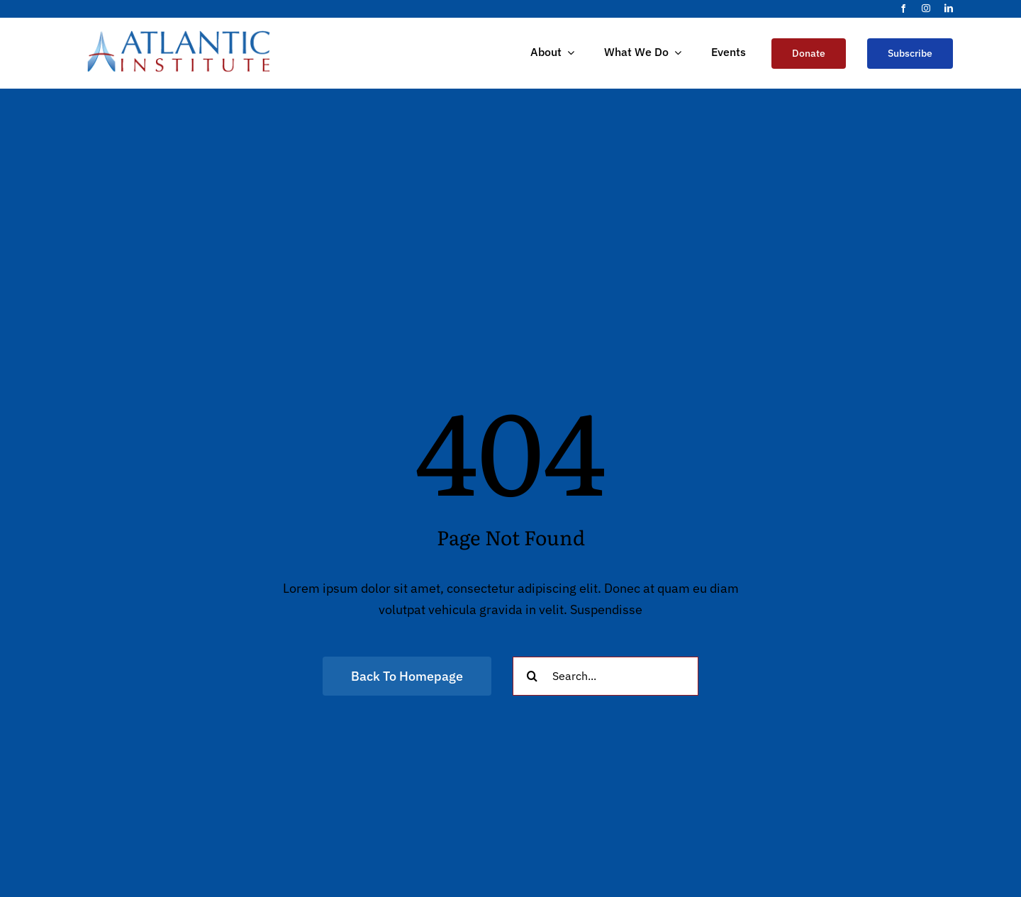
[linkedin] (948, 8)
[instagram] (926, 8)
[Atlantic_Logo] (178, 35)
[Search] (532, 676)
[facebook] (903, 8)
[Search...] (605, 676)
